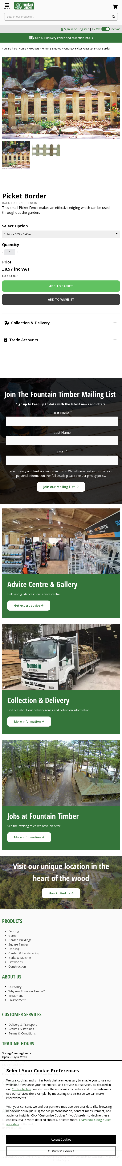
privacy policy (96, 476)
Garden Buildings (19, 940)
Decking (13, 949)
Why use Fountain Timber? (26, 991)
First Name (62, 412)
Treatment (15, 996)
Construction (17, 966)
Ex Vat (96, 29)
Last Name (62, 432)
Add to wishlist (61, 299)
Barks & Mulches (20, 958)
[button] (116, 97)
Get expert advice (28, 605)
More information (29, 721)
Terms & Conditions (22, 1033)
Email (62, 451)
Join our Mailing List (61, 487)
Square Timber (18, 944)
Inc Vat (115, 29)
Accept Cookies (61, 1139)
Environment (17, 1000)
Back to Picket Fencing (21, 203)
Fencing (13, 931)
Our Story (14, 987)
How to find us (61, 893)
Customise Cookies (61, 1151)
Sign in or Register (75, 29)
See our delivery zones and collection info (61, 38)
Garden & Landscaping (23, 953)
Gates (12, 936)
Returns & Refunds (21, 1029)
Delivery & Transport (22, 1025)
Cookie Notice (21, 1089)
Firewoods (15, 962)
